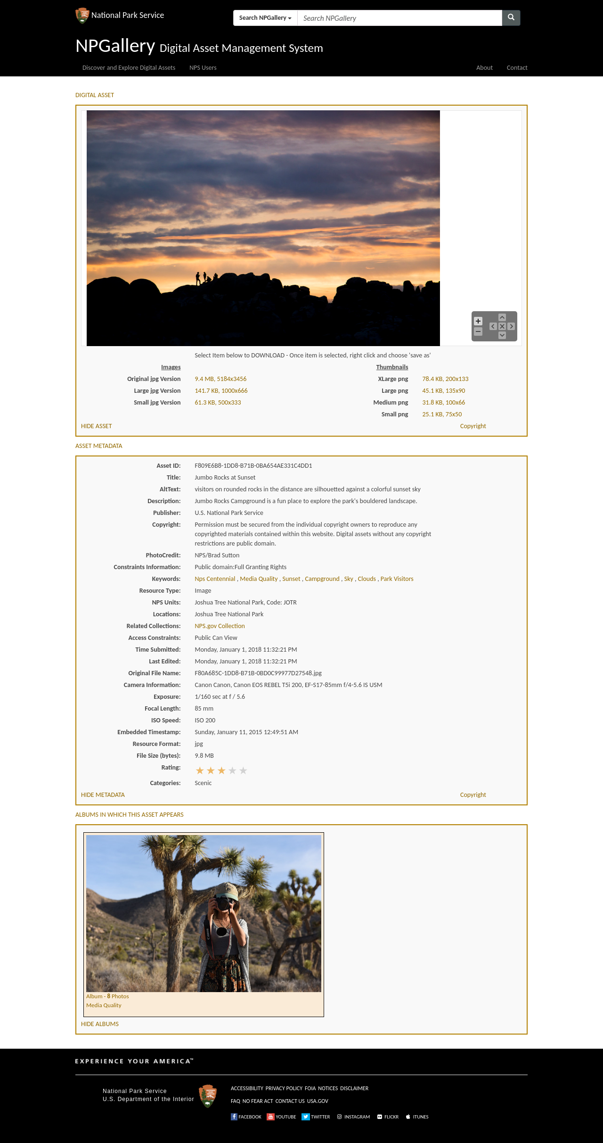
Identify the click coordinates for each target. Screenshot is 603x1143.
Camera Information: (152, 685)
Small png (395, 414)
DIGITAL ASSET (94, 95)
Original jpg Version (153, 379)
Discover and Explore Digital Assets (128, 68)
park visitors (397, 579)
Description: (163, 501)
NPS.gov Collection (220, 626)
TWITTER (316, 1117)
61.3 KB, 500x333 (218, 402)
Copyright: (166, 525)
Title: (174, 477)
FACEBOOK (246, 1117)
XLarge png (393, 379)
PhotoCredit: (163, 555)
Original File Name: (155, 673)
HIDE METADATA (103, 795)
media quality (259, 579)
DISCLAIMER (354, 1088)
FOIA (310, 1088)
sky (349, 579)
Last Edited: (165, 661)
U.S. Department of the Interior (148, 1099)
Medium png (391, 402)
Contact (517, 68)
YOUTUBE (281, 1117)
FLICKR (387, 1117)
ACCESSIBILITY (247, 1088)
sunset (292, 579)
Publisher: (166, 513)
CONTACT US (290, 1101)
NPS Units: (166, 602)
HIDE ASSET (96, 426)
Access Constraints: (154, 638)
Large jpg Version (157, 391)
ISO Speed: (166, 720)
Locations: (166, 614)
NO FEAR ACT (258, 1101)
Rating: (171, 767)
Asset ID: (168, 466)
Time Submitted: (158, 650)
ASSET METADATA (98, 446)
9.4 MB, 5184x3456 (221, 379)
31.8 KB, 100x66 (444, 402)
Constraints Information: (147, 567)
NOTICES (328, 1088)
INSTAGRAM (352, 1117)
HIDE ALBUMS (100, 1024)
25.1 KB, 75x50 (442, 414)
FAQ (235, 1101)
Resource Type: (160, 591)
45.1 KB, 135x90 (444, 391)
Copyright (473, 426)
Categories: (165, 783)
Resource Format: (157, 744)
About (484, 68)
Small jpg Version (157, 402)
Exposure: (167, 697)
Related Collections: (154, 626)
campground (323, 579)
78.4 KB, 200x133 (446, 379)
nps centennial (216, 579)
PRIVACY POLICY (284, 1088)
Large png (395, 391)
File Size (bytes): (158, 756)
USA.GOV (317, 1101)
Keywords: (166, 579)
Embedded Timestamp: (148, 732)
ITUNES (416, 1117)
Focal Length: (162, 708)
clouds (367, 579)
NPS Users (202, 68)
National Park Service (135, 1091)
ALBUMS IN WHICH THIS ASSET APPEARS (129, 815)
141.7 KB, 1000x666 (221, 391)
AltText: (170, 489)
